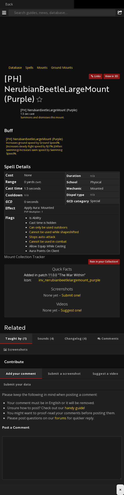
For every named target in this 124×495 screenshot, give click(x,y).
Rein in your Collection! (104, 261)
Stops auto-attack (42, 237)
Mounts (42, 68)
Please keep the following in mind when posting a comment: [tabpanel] (62, 441)
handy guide (74, 408)
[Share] (120, 12)
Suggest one (71, 310)
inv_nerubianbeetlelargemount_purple (66, 280)
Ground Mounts (62, 68)
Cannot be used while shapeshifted (54, 232)
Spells (29, 68)
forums (60, 418)
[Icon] (11, 113)
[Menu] (4, 12)
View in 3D (111, 76)
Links (97, 76)
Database (15, 68)
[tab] (16, 338)
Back (9, 4)
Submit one (71, 295)
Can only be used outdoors (48, 227)
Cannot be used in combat (48, 241)
